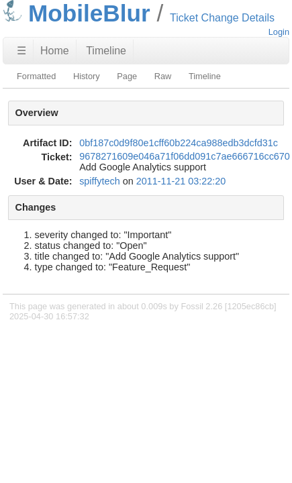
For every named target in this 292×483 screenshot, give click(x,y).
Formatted (36, 76)
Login (279, 32)
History (86, 76)
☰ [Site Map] (21, 50)
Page (127, 76)
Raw (163, 76)
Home (54, 50)
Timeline (106, 50)
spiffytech (99, 181)
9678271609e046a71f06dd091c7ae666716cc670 (184, 156)
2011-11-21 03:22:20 (181, 181)
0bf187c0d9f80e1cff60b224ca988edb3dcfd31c (178, 143)
